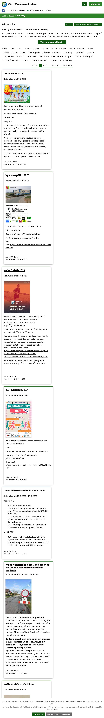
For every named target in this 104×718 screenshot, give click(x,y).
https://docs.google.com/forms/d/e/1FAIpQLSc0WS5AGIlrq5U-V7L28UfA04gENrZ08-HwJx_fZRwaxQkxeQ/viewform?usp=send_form (26, 258)
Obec (11, 16)
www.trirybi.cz (61, 476)
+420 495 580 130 (17, 10)
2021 (55, 48)
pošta (20, 56)
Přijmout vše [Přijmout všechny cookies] (38, 714)
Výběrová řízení (40, 60)
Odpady (68, 52)
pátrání (80, 52)
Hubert (57, 52)
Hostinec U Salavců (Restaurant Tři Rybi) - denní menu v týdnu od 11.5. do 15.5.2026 (77, 417)
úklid (79, 56)
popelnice (9, 56)
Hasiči (47, 52)
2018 (29, 48)
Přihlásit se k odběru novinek (88, 24)
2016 (12, 48)
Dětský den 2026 (13, 73)
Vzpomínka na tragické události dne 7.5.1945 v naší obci (25, 597)
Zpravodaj (56, 60)
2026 (7, 52)
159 (58, 65)
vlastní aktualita (12, 60)
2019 (37, 48)
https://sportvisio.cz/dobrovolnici (31, 268)
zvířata (68, 60)
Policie (91, 52)
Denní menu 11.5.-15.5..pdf (86, 468)
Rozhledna (58, 56)
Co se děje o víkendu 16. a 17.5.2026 (24, 295)
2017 (21, 48)
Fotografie (35, 52)
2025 (90, 48)
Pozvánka (32, 56)
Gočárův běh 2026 (14, 175)
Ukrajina (88, 56)
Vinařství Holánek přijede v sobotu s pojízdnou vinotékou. (25, 504)
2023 (72, 48)
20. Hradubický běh (66, 175)
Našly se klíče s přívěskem (19, 414)
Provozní (45, 56)
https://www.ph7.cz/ (64, 243)
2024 (81, 48)
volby (25, 60)
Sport (69, 56)
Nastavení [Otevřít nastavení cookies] (66, 714)
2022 (63, 48)
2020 (46, 48)
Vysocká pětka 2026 (67, 73)
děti (24, 52)
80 (52, 65)
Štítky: (4, 48)
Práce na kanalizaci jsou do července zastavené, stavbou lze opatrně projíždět (77, 297)
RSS (69, 24)
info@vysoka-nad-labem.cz (42, 10)
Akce (16, 52)
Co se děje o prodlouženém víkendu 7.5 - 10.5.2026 (76, 504)
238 (64, 65)
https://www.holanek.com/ (27, 568)
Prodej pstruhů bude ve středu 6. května (74, 597)
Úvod (4, 16)
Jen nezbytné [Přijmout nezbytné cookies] (52, 714)
